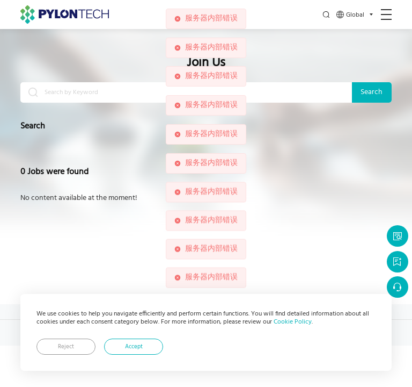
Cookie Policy (293, 322)
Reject (66, 347)
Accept (134, 347)
